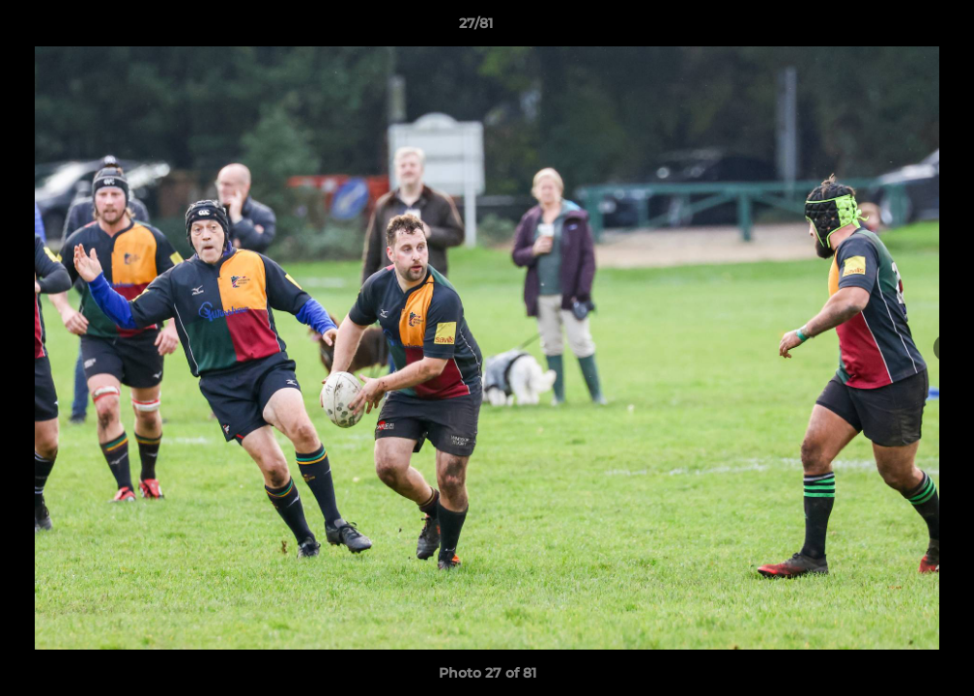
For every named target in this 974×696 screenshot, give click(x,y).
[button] (892, 28)
